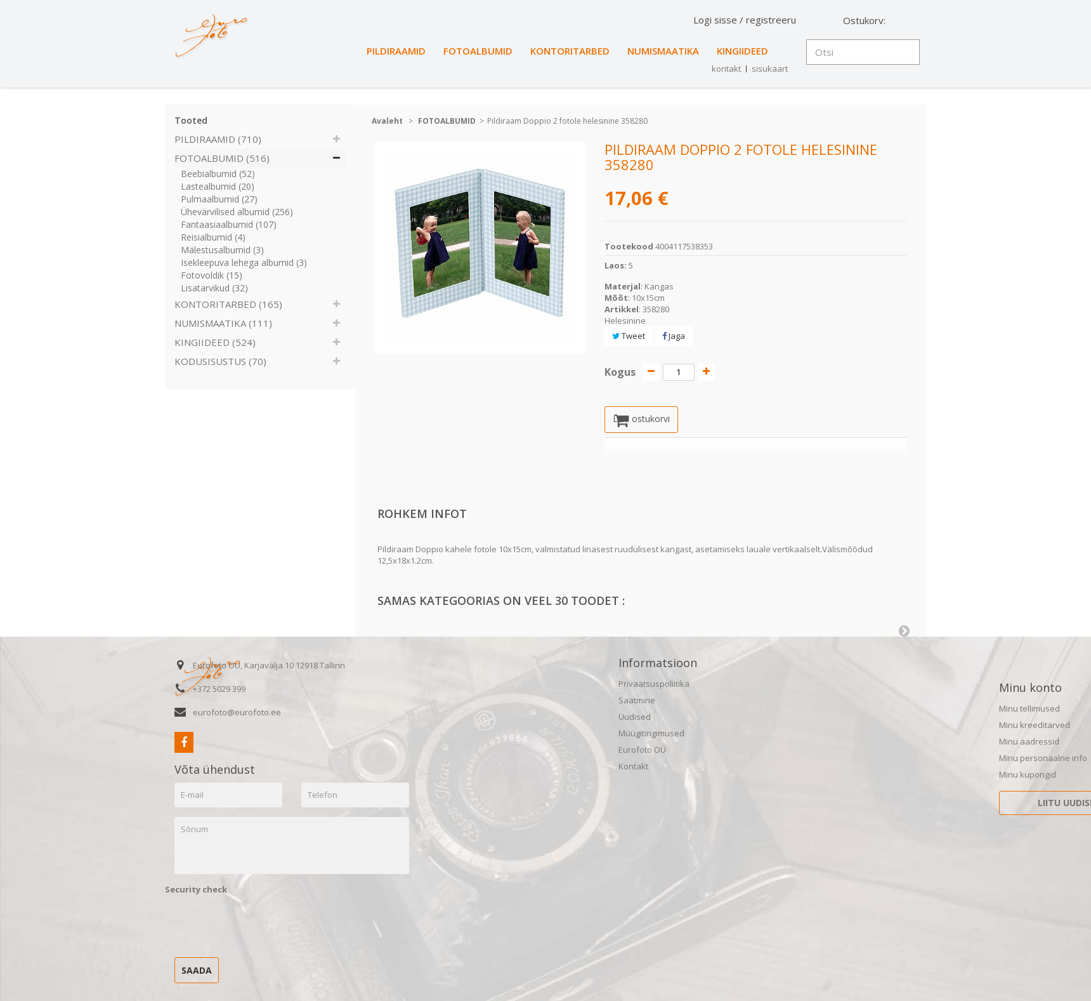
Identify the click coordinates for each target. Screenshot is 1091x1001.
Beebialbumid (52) (218, 174)
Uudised (634, 718)
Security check (196, 890)
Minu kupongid (1027, 775)
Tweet (628, 335)
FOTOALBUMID (478, 50)
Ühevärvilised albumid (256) (237, 212)
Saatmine (636, 701)
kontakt (726, 68)
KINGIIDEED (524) (215, 342)
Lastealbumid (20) (217, 186)
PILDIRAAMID (396, 50)
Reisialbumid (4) (213, 237)
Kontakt (633, 767)
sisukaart (770, 68)
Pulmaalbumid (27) (219, 199)
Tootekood (628, 246)
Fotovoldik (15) (211, 275)
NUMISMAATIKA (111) (223, 323)
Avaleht (387, 121)
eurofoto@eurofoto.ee (237, 713)
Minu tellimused (1029, 709)
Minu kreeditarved (1034, 726)
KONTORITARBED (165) (228, 304)
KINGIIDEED (742, 50)
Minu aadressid (1029, 742)
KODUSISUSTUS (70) (220, 361)
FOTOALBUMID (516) (222, 158)
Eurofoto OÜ (642, 751)
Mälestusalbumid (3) (222, 250)
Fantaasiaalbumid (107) (229, 224)
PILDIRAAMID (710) (217, 139)
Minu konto (1030, 688)
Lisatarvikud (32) (214, 288)
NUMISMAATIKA (663, 50)
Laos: (615, 265)
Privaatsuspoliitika (653, 685)
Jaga (673, 335)
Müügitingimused (651, 734)
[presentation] (261, 924)
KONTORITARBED (570, 50)
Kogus (620, 372)
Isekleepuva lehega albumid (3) (244, 262)
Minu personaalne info (1043, 759)
